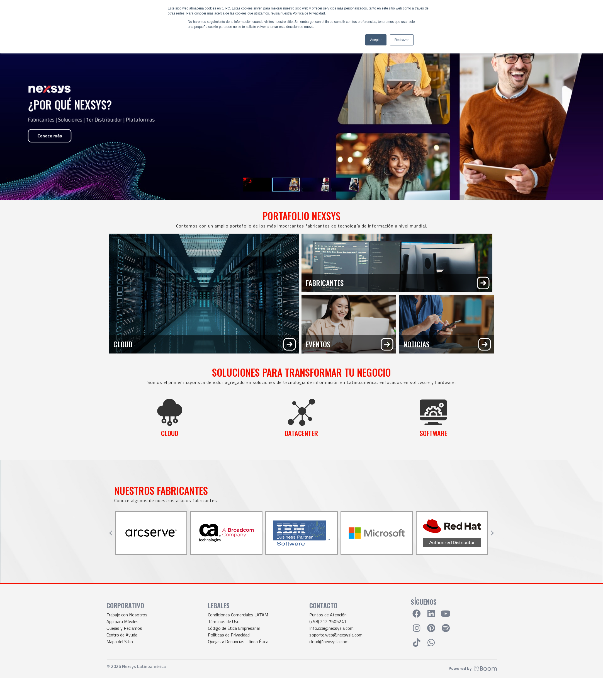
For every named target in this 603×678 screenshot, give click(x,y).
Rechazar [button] (402, 40)
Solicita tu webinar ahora (62, 149)
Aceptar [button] (375, 40)
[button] (111, 533)
